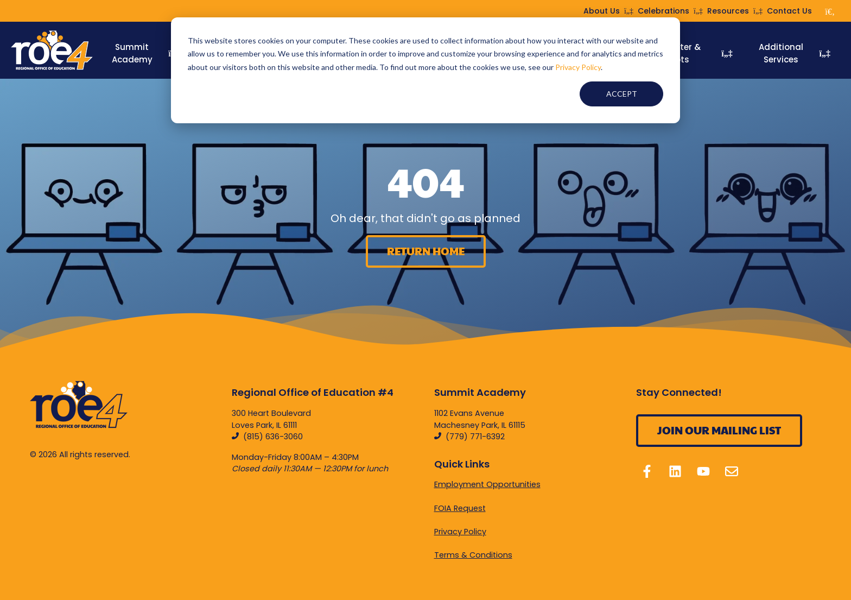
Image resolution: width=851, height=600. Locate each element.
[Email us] (731, 471)
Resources (735, 10)
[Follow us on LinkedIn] (675, 471)
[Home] (52, 50)
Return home (426, 250)
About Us (608, 10)
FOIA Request (460, 508)
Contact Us (789, 10)
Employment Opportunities (487, 484)
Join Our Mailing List (719, 430)
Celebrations (670, 10)
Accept (621, 93)
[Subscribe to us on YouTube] (703, 471)
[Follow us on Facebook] (647, 471)
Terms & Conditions (473, 555)
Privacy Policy (578, 67)
